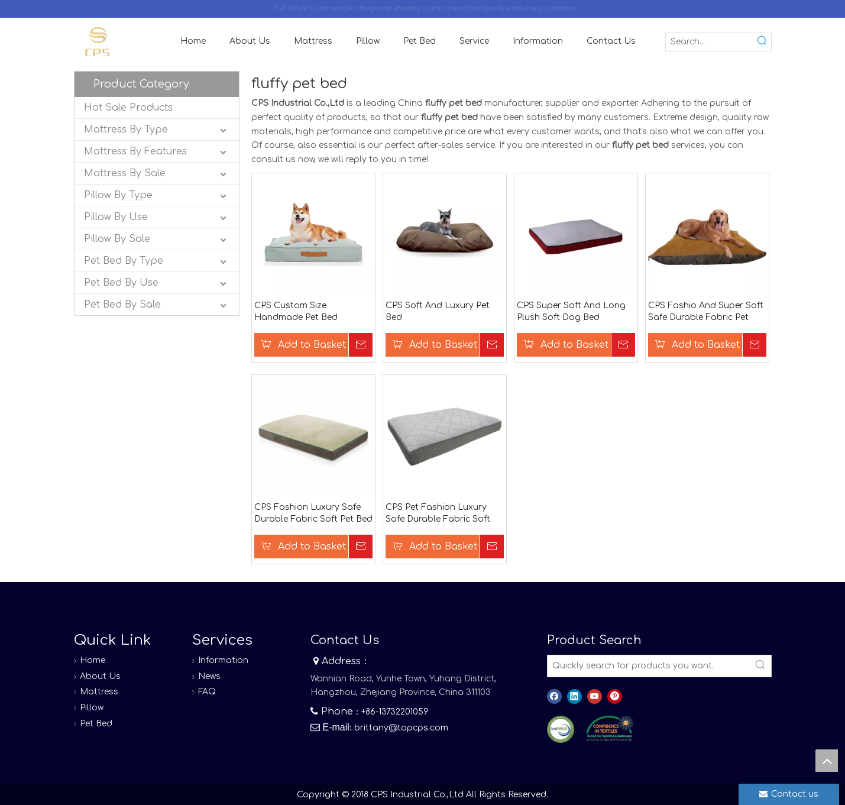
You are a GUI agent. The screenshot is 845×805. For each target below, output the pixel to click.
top (826, 760)
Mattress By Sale (125, 173)
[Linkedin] (574, 696)
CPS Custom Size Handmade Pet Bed (296, 311)
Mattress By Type (126, 129)
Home (92, 660)
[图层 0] (561, 729)
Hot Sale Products (128, 107)
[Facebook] (554, 696)
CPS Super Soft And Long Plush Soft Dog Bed (571, 311)
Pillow (91, 707)
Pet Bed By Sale (122, 304)
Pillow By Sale (117, 239)
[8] (609, 729)
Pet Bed (96, 723)
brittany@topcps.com (401, 727)
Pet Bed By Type (123, 261)
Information (223, 660)
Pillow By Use (116, 217)
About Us (100, 676)
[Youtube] (594, 696)
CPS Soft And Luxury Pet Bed (438, 311)
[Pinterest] (614, 696)
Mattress (99, 691)
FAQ (207, 691)
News (209, 676)
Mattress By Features (135, 151)
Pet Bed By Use (121, 282)
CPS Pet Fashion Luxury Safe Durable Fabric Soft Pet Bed (438, 514)
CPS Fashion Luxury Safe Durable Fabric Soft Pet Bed (313, 513)
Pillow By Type (118, 195)
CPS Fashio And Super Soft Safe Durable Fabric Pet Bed (705, 312)
